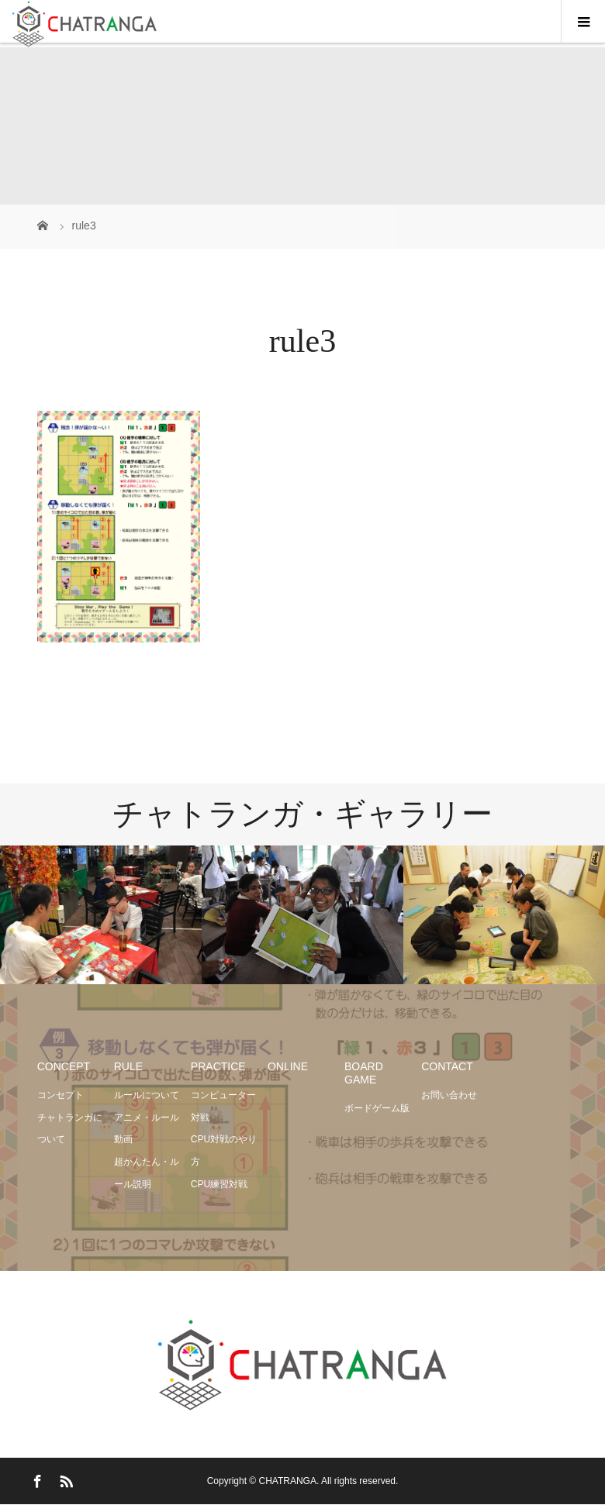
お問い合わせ (449, 1095)
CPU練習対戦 (219, 1184)
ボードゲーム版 (377, 1108)
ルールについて (146, 1095)
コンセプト (60, 1095)
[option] (101, 915)
